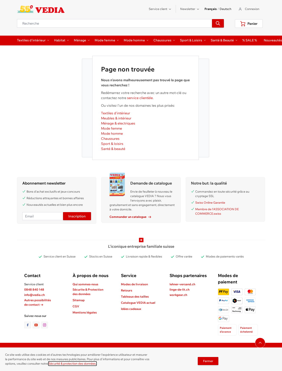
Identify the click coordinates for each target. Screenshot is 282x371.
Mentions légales (85, 312)
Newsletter (189, 9)
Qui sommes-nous (85, 284)
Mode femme (111, 128)
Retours (126, 290)
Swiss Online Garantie (210, 202)
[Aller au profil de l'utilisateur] (249, 9)
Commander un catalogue (130, 217)
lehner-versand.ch (182, 284)
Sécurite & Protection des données (88, 292)
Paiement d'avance (225, 329)
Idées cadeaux (131, 309)
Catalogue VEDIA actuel (138, 303)
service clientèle (140, 98)
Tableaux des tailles (135, 296)
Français (211, 9)
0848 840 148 (34, 289)
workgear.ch (178, 295)
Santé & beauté (113, 149)
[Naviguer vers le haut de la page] (260, 343)
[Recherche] (218, 23)
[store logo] (41, 9)
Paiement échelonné (246, 329)
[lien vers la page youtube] (37, 325)
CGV (76, 306)
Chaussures (110, 138)
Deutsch (225, 9)
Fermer (208, 361)
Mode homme (112, 133)
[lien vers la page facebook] (28, 325)
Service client (160, 9)
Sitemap (79, 300)
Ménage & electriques (118, 123)
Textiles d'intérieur (115, 113)
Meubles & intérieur (116, 118)
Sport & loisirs (112, 143)
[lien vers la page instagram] (44, 325)
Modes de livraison (134, 284)
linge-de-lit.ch (179, 289)
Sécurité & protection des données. (72, 363)
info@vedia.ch (34, 295)
